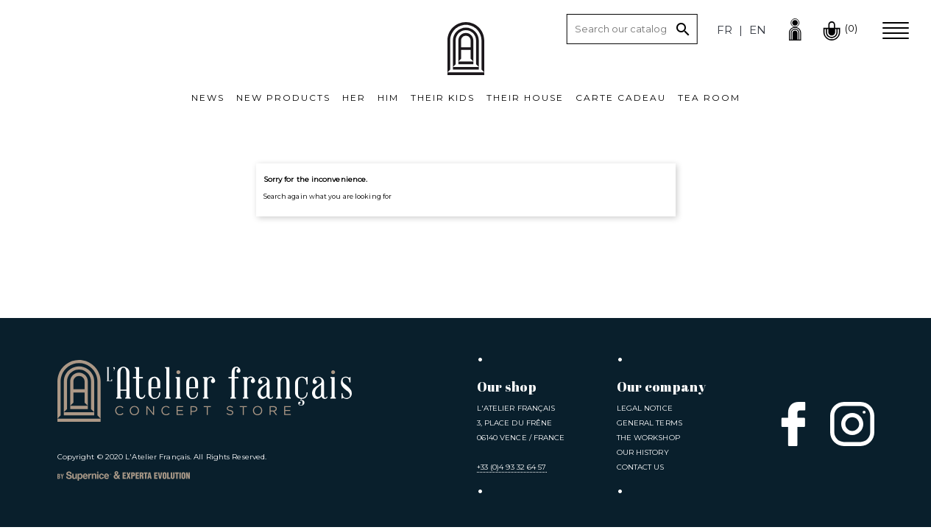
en (757, 30)
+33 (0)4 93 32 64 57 (512, 467)
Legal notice (645, 408)
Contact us (641, 467)
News (207, 97)
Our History (643, 452)
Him (388, 97)
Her (354, 97)
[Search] (632, 29)
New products (283, 97)
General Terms (649, 423)
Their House (525, 97)
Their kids (443, 97)
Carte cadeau (621, 97)
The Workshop (648, 437)
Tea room (709, 97)
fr (724, 30)
